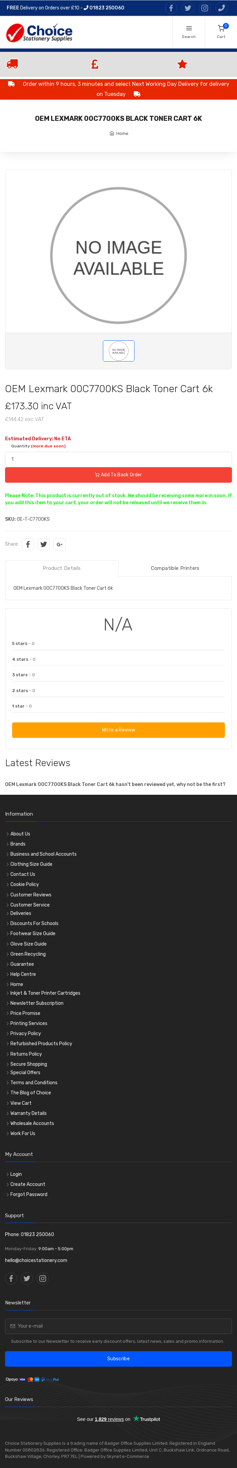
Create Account (27, 1184)
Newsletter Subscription (37, 1003)
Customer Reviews (30, 895)
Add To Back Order (118, 475)
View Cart (21, 1103)
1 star (22, 706)
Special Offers (25, 1073)
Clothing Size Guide (31, 864)
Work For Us (22, 1133)
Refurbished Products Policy (41, 1044)
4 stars (24, 659)
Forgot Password (28, 1194)
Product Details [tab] (62, 568)
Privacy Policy (25, 1033)
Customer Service (30, 905)
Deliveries (20, 913)
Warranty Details (28, 1113)
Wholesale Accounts (32, 1123)
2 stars (23, 690)
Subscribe (118, 1359)
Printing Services (28, 1023)
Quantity (38, 446)
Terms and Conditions (33, 1083)
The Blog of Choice (30, 1093)
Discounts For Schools (34, 923)
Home (122, 133)
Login (16, 1174)
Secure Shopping (28, 1064)
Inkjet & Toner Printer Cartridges (45, 993)
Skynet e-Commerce (128, 1456)
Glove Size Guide (28, 944)
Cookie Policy (24, 884)
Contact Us (22, 874)
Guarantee (22, 964)
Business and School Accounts (43, 854)
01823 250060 (104, 8)
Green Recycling (28, 954)
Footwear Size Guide (32, 933)
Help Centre (23, 974)
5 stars (23, 643)
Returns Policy (26, 1054)
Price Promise (25, 1013)
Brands (18, 844)
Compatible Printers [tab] (175, 568)
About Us (20, 834)
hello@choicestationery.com (36, 1260)
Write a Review (118, 730)
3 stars (23, 674)
